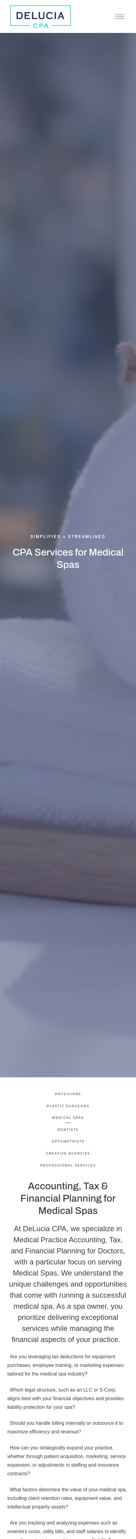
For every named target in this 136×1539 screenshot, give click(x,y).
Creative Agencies (68, 1153)
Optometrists (67, 1141)
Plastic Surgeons (68, 1106)
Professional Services (68, 1165)
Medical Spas (68, 1118)
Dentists (68, 1130)
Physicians (68, 1094)
